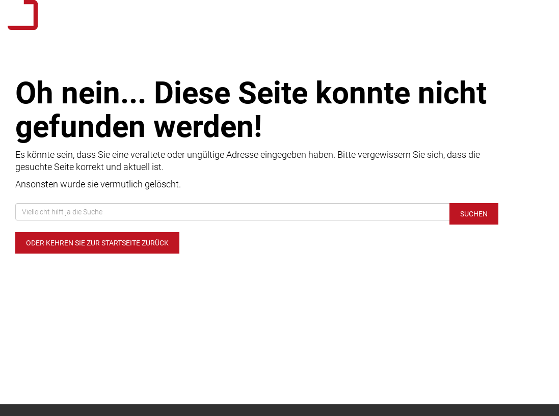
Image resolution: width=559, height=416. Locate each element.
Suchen (474, 214)
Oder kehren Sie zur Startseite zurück (97, 243)
